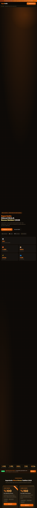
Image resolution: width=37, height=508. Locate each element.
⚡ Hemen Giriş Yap (31, 3)
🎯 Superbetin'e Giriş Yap (6, 229)
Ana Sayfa (2, 6)
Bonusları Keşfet (17, 229)
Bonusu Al (27, 505)
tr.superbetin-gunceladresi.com (21, 470)
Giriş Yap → (33, 471)
